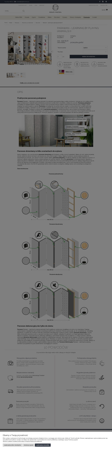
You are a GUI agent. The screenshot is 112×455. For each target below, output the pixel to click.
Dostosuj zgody (28, 445)
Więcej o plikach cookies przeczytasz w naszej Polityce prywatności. (22, 441)
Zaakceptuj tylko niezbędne (12, 445)
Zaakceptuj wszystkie (42, 445)
